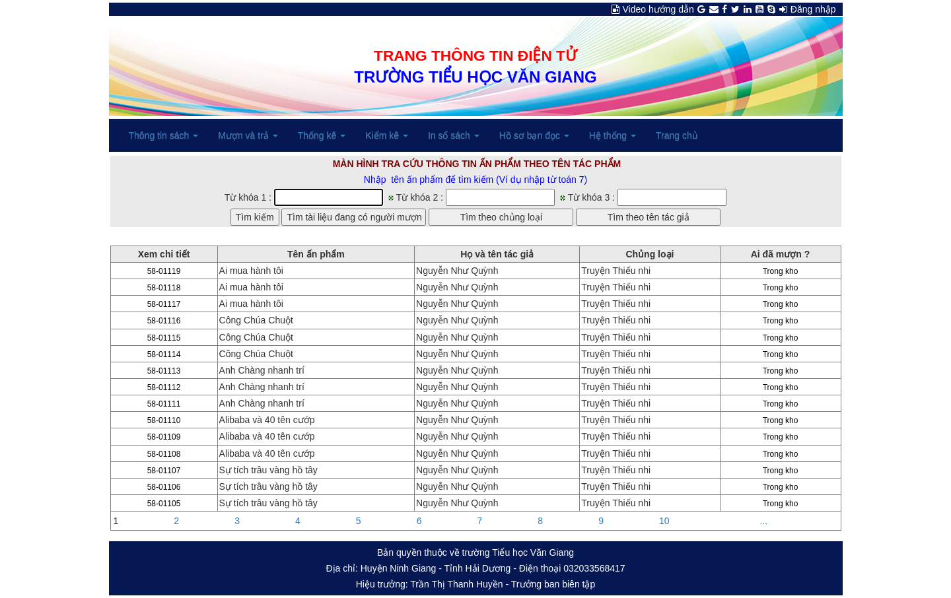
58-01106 (164, 487)
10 (664, 520)
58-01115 (164, 338)
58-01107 (164, 470)
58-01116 (164, 320)
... (763, 520)
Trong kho (780, 271)
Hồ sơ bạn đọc (534, 135)
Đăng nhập (813, 9)
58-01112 (164, 387)
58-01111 (164, 404)
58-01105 (164, 503)
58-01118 (164, 287)
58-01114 (164, 354)
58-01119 (164, 271)
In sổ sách (453, 135)
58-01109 (164, 437)
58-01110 (164, 420)
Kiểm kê (386, 135)
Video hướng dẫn (658, 9)
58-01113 (164, 371)
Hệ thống (612, 135)
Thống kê (321, 135)
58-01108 (164, 454)
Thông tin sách (164, 135)
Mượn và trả (247, 135)
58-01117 (164, 304)
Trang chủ (677, 135)
